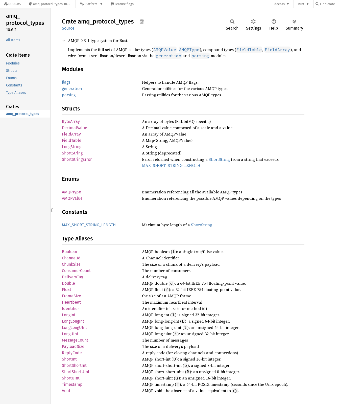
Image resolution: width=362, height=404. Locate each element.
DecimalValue (74, 127)
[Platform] (91, 4)
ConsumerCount (76, 270)
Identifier (70, 308)
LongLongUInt (74, 327)
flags (66, 82)
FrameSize (71, 296)
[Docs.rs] (12, 4)
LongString (71, 146)
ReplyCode (72, 352)
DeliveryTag (72, 277)
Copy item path (142, 21)
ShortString (72, 153)
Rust (301, 4)
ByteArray (71, 121)
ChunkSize (71, 264)
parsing (69, 95)
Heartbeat (71, 302)
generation (72, 88)
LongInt (69, 314)
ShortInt (69, 359)
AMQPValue (72, 198)
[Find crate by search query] (341, 4)
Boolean (69, 251)
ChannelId (71, 258)
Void (66, 390)
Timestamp (72, 384)
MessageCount (75, 340)
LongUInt (70, 333)
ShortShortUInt (75, 371)
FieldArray (71, 134)
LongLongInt (73, 321)
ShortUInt (71, 378)
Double (68, 283)
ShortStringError (77, 159)
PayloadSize (73, 346)
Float (66, 289)
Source (68, 28)
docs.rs (279, 4)
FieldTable (71, 140)
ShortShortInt (74, 365)
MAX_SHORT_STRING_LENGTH (171, 165)
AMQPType (71, 192)
